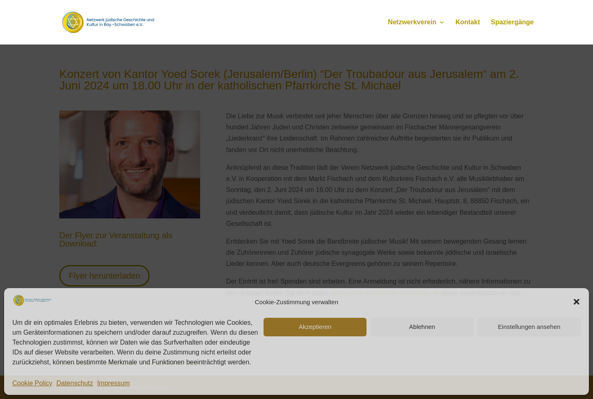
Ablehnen (422, 326)
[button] (576, 302)
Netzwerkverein (412, 22)
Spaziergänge (512, 22)
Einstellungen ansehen (529, 326)
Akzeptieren (315, 326)
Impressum (113, 383)
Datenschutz (74, 383)
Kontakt (467, 22)
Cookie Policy (32, 383)
